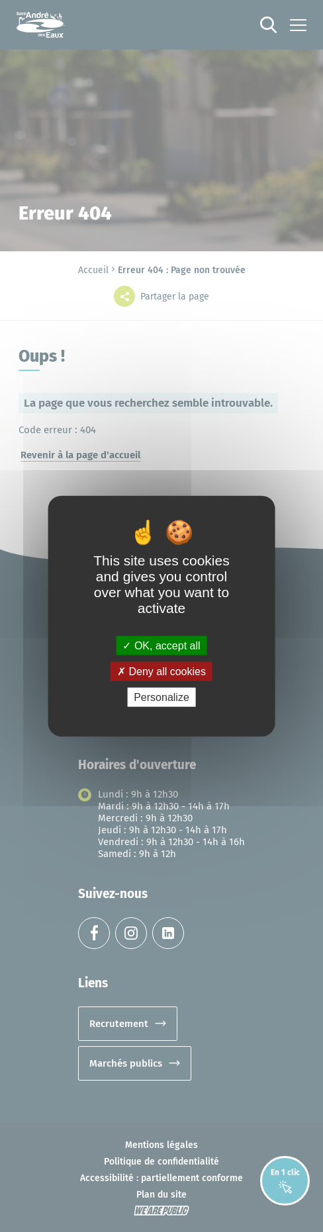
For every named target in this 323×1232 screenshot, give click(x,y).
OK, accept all (161, 645)
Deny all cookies (161, 671)
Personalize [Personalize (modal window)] (161, 697)
